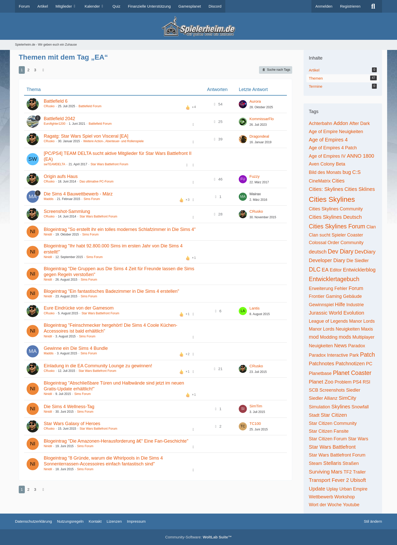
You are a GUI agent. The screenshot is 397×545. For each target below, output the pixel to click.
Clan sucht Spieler (327, 235)
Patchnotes (321, 363)
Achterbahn (320, 123)
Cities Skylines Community (336, 208)
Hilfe (340, 304)
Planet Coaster (352, 373)
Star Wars (358, 438)
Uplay (332, 489)
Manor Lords (362, 321)
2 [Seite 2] (28, 70)
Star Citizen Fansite (329, 431)
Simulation (319, 406)
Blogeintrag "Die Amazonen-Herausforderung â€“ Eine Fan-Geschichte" (116, 441)
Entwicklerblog (359, 269)
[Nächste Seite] (43, 70)
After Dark (359, 123)
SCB (313, 390)
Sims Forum (92, 199)
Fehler (340, 288)
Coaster (355, 235)
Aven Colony (322, 164)
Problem (343, 382)
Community (352, 242)
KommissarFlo (261, 119)
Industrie (355, 304)
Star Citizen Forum (328, 438)
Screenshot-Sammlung (67, 211)
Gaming (334, 296)
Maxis (367, 329)
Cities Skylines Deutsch (335, 217)
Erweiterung (321, 288)
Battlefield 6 (56, 101)
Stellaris (332, 463)
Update (317, 489)
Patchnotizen (350, 363)
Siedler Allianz (323, 398)
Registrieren (350, 6)
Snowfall (360, 406)
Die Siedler (357, 260)
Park (354, 355)
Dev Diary (340, 251)
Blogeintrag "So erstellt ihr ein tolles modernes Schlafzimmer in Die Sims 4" (120, 229)
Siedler (353, 390)
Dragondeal (259, 136)
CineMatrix (320, 181)
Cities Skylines (332, 199)
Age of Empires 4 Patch (333, 147)
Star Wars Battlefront (332, 447)
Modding (329, 337)
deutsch (318, 252)
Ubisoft (358, 480)
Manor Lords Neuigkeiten (334, 329)
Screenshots (332, 390)
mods (345, 337)
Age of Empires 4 (328, 139)
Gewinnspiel (321, 304)
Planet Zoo (321, 382)
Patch (367, 354)
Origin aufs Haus (61, 176)
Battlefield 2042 (59, 118)
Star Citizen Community (333, 423)
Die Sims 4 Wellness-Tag (69, 406)
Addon (340, 123)
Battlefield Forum (90, 106)
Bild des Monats (325, 172)
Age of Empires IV (327, 156)
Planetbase (320, 373)
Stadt (314, 415)
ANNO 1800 (360, 156)
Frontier (317, 296)
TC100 (255, 423)
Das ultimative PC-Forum (96, 181)
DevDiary (365, 252)
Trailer (359, 472)
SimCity (347, 398)
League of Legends (328, 321)
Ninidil (48, 234)
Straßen (351, 463)
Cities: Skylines (326, 189)
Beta (340, 164)
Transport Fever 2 (329, 480)
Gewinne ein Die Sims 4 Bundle (76, 348)
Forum (356, 288)
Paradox (356, 345)
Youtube (351, 504)
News (340, 345)
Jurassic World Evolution (336, 313)
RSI (366, 382)
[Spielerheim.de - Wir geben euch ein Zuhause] (198, 26)
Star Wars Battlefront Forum (109, 164)
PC (369, 363)
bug (347, 172)
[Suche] (373, 6)
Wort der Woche (325, 504)
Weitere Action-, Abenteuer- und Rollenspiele (113, 141)
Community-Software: (198, 537)
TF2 (348, 472)
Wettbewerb (321, 496)
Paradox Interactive (328, 355)
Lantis (254, 308)
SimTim (255, 406)
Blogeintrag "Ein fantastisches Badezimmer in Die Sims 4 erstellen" (111, 291)
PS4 (357, 382)
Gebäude (352, 296)
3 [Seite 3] (35, 70)
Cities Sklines (359, 189)
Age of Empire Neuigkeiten (336, 131)
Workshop (344, 496)
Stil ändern (373, 521)
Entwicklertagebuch (334, 279)
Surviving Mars (325, 472)
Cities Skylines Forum (337, 226)
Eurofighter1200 (54, 123)
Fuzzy (254, 176)
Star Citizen (334, 415)
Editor (336, 269)
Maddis (49, 199)
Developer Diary (327, 260)
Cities (338, 181)
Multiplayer (363, 337)
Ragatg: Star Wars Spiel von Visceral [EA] (86, 136)
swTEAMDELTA (54, 164)
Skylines (340, 406)
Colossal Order (324, 242)
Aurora (255, 101)
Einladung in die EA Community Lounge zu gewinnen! (98, 365)
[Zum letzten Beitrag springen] (243, 104)
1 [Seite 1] (22, 70)
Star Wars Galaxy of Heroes (72, 423)
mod (314, 337)
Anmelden (323, 6)
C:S (356, 172)
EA (325, 269)
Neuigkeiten (321, 345)
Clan (371, 226)
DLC (315, 269)
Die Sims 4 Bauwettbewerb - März (78, 193)
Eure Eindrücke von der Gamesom (79, 308)
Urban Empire (353, 489)
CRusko (49, 106)
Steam (315, 463)
